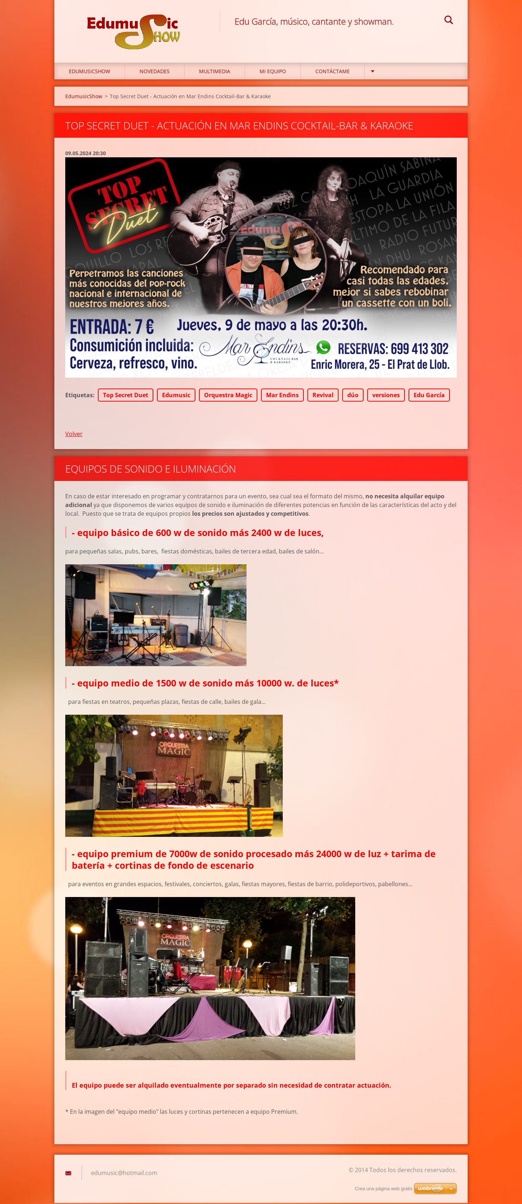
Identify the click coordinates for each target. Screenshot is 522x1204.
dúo (353, 396)
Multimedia (214, 72)
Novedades (155, 72)
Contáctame (332, 72)
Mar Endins (282, 396)
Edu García (429, 396)
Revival (323, 396)
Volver (74, 435)
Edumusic (176, 396)
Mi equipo (273, 72)
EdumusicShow (89, 72)
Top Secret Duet (125, 396)
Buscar (448, 21)
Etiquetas (79, 396)
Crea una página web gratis (384, 1188)
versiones (386, 396)
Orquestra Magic (228, 396)
